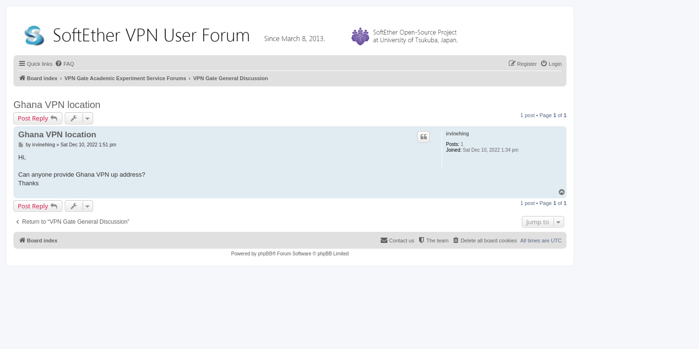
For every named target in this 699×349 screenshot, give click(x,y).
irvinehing (457, 133)
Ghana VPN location (56, 104)
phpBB (265, 253)
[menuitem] (64, 64)
